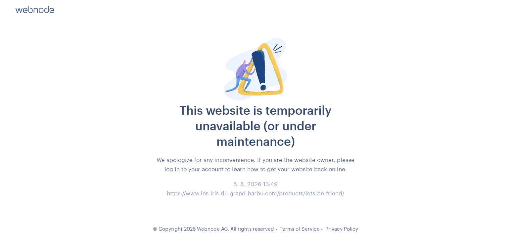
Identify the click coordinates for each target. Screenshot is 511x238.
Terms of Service (300, 229)
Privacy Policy (341, 229)
